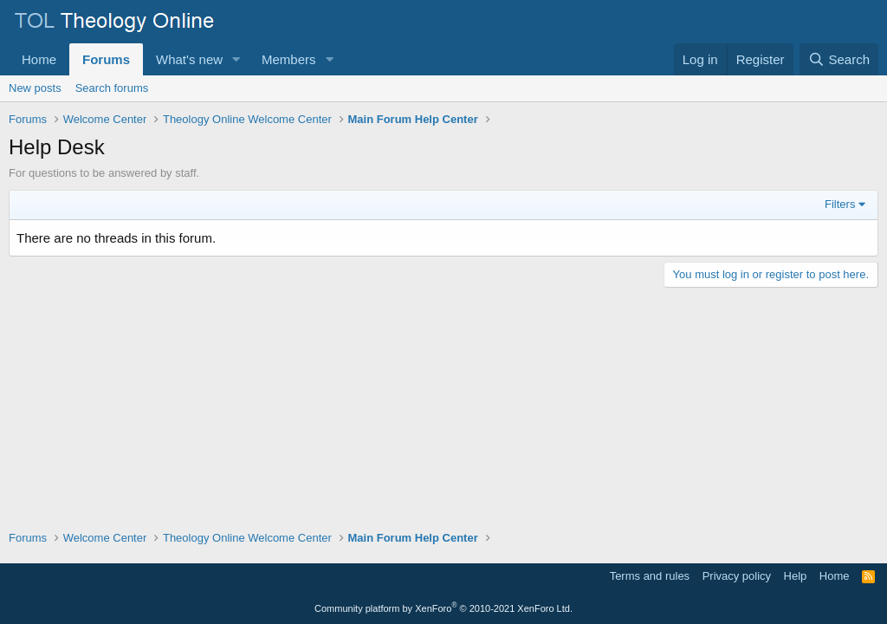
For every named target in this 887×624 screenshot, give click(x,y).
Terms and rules (650, 575)
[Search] (839, 59)
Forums (106, 59)
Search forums (112, 87)
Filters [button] (840, 204)
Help (795, 575)
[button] (236, 59)
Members (289, 59)
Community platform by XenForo (443, 608)
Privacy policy (736, 575)
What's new (189, 59)
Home (39, 59)
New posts (35, 87)
